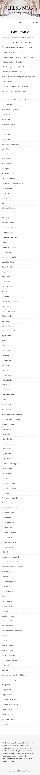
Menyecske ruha (8, 513)
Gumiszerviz (6, 345)
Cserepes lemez (8, 227)
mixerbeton (6, 517)
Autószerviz (6, 164)
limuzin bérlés (7, 468)
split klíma (5, 640)
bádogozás (6, 168)
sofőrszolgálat (7, 626)
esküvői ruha (6, 277)
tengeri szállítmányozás (11, 680)
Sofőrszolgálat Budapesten (12, 631)
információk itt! (13, 745)
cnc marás (5, 213)
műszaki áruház (7, 547)
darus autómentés (9, 257)
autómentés (6, 134)
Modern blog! (12, 756)
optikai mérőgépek (9, 581)
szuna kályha (6, 665)
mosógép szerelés (9, 532)
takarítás (5, 670)
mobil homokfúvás (8, 522)
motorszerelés (7, 537)
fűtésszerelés (7, 316)
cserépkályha (7, 232)
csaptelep (5, 218)
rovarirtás (5, 611)
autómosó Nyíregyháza (10, 144)
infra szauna (6, 365)
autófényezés (7, 129)
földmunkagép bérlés (10, 301)
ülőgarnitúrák (7, 694)
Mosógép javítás (8, 527)
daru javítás (6, 252)
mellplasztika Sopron (9, 508)
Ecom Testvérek (8, 267)
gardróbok (6, 321)
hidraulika (5, 355)
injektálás (5, 370)
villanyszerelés (7, 714)
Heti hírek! (25, 748)
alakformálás (6, 114)
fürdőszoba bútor (8, 311)
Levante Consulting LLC (10, 463)
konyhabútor (6, 429)
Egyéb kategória (8, 272)
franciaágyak (6, 306)
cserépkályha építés (9, 237)
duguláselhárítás (8, 262)
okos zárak (6, 572)
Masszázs (5, 478)
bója (3, 203)
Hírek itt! (28, 753)
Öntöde (5, 576)
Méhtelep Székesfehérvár (11, 498)
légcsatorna (6, 454)
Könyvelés (6, 434)
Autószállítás (6, 159)
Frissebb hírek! (22, 743)
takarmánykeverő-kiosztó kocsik (14, 675)
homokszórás (7, 360)
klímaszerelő (6, 404)
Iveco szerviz (7, 375)
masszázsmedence (9, 488)
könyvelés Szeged (8, 439)
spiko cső (5, 635)
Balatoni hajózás (8, 173)
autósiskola (6, 149)
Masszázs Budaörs (9, 483)
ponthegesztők (7, 591)
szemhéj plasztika (8, 655)
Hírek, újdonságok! (9, 743)
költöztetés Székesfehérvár (12, 414)
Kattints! (17, 748)
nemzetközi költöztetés (11, 562)
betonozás (6, 193)
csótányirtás (6, 242)
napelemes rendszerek (10, 557)
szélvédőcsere (7, 650)
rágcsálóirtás (7, 601)
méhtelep (5, 493)
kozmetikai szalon (8, 444)
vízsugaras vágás (8, 719)
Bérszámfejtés (7, 188)
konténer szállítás (8, 424)
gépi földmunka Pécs (9, 331)
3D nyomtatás (7, 105)
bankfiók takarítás (8, 178)
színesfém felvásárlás (10, 660)
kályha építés (7, 380)
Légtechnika (6, 458)
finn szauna (6, 296)
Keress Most (20, 7)
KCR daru (5, 385)
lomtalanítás (6, 473)
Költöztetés (6, 409)
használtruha (6, 350)
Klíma (4, 400)
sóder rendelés (7, 621)
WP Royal (28, 771)
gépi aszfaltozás (8, 326)
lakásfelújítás (7, 449)
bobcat (4, 198)
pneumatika (6, 586)
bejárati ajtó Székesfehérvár (12, 183)
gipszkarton (6, 336)
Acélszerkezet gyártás (10, 109)
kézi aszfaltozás (8, 395)
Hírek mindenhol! (8, 761)
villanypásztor (7, 709)
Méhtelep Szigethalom (10, 503)
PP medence (7, 596)
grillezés (5, 341)
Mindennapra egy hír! (16, 753)
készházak (6, 390)
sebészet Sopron (8, 616)
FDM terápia (6, 282)
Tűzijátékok (6, 690)
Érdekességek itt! (8, 759)
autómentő (6, 139)
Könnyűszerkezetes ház (11, 419)
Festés (4, 291)
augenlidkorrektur (8, 124)
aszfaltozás (6, 119)
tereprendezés (7, 685)
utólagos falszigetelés (10, 699)
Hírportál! (14, 751)
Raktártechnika (7, 606)
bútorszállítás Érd (8, 208)
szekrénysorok (7, 645)
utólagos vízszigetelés (10, 704)
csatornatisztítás (8, 223)
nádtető (5, 552)
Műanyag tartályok (9, 542)
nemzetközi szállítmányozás (12, 567)
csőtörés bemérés (9, 247)
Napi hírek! (29, 759)
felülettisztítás (7, 286)
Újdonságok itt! (22, 756)
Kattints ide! (20, 759)
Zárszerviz (6, 724)
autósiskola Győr (8, 154)
